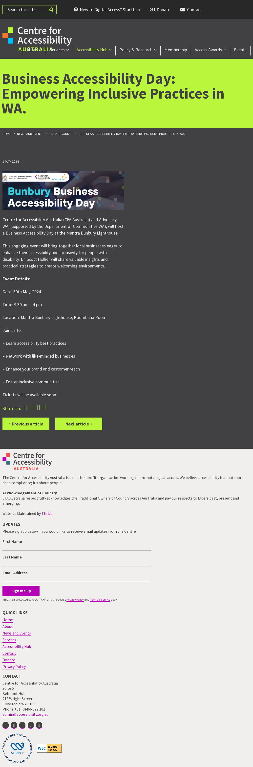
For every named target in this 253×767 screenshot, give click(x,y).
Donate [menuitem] (163, 9)
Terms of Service (100, 599)
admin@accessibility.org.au (25, 714)
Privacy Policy (75, 599)
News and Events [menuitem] (16, 633)
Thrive (47, 513)
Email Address (15, 572)
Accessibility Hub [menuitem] (92, 50)
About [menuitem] (32, 50)
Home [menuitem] (7, 619)
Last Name (12, 557)
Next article (77, 424)
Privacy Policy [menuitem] (14, 666)
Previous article (27, 424)
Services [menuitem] (57, 50)
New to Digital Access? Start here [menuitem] (110, 9)
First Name (12, 541)
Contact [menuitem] (194, 9)
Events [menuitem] (240, 50)
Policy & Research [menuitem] (135, 50)
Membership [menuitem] (175, 50)
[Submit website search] (51, 9)
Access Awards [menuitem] (208, 50)
